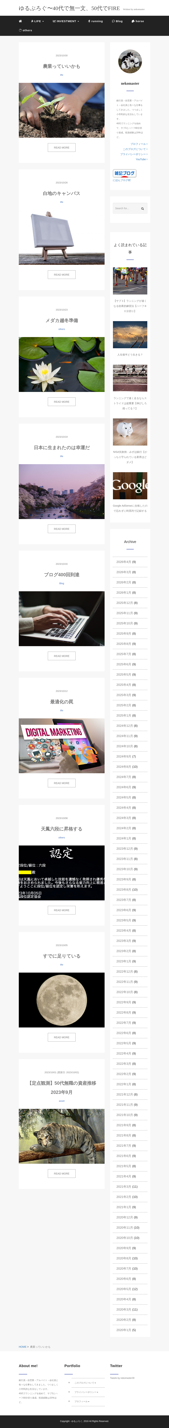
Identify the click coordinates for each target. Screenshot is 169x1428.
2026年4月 (123, 562)
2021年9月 (123, 1125)
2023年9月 (123, 879)
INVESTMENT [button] (66, 21)
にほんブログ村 (122, 180)
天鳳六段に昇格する (61, 828)
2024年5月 (123, 797)
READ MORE (62, 147)
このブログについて (135, 149)
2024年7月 (123, 777)
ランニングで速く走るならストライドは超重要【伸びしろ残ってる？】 (130, 403)
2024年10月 (124, 746)
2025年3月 (123, 695)
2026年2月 (123, 582)
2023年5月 (123, 920)
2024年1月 (123, 838)
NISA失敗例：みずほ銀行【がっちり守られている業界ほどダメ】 (130, 457)
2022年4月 (123, 1053)
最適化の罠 (61, 701)
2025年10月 (124, 623)
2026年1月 (123, 592)
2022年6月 (123, 1033)
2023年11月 (124, 859)
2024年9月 (123, 756)
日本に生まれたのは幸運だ (62, 447)
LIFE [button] (37, 21)
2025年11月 (124, 613)
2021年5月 (123, 1166)
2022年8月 (123, 1012)
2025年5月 (123, 674)
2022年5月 (123, 1043)
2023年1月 (123, 961)
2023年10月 (124, 869)
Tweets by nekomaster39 (122, 1378)
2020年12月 (124, 1217)
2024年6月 (123, 787)
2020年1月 (123, 1330)
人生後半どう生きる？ (130, 354)
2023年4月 (123, 930)
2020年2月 (123, 1320)
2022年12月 (124, 971)
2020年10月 (124, 1238)
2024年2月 (123, 828)
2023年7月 (123, 900)
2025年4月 (123, 685)
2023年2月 (123, 951)
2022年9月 (123, 1002)
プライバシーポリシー (133, 154)
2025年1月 (123, 715)
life (61, 75)
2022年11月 (124, 982)
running (95, 21)
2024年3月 (123, 818)
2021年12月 (124, 1094)
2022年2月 (123, 1074)
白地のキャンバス (61, 193)
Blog (117, 21)
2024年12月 (124, 726)
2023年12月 (124, 848)
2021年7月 (123, 1145)
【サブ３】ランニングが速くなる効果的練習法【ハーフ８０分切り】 (130, 306)
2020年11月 (124, 1227)
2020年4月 (123, 1299)
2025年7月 (123, 654)
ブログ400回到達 (62, 574)
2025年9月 (123, 633)
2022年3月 (123, 1064)
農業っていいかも (61, 66)
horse (138, 21)
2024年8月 (123, 767)
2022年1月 (123, 1084)
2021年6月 (123, 1156)
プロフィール (138, 143)
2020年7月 (123, 1268)
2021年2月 (123, 1197)
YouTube (141, 159)
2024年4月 (123, 807)
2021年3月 (123, 1186)
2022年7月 (123, 1023)
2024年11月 (124, 736)
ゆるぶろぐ (76, 1421)
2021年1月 (123, 1207)
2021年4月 (123, 1176)
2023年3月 (123, 941)
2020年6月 (123, 1279)
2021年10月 (124, 1115)
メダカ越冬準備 (61, 320)
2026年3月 (123, 572)
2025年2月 (123, 705)
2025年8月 (123, 644)
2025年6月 (123, 664)
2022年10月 (124, 992)
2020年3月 (123, 1309)
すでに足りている (62, 956)
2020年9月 (123, 1248)
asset (61, 1101)
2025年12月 (124, 603)
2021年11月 (124, 1104)
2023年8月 (123, 889)
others (25, 30)
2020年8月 (123, 1258)
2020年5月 (123, 1289)
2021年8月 (123, 1135)
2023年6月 (123, 910)
